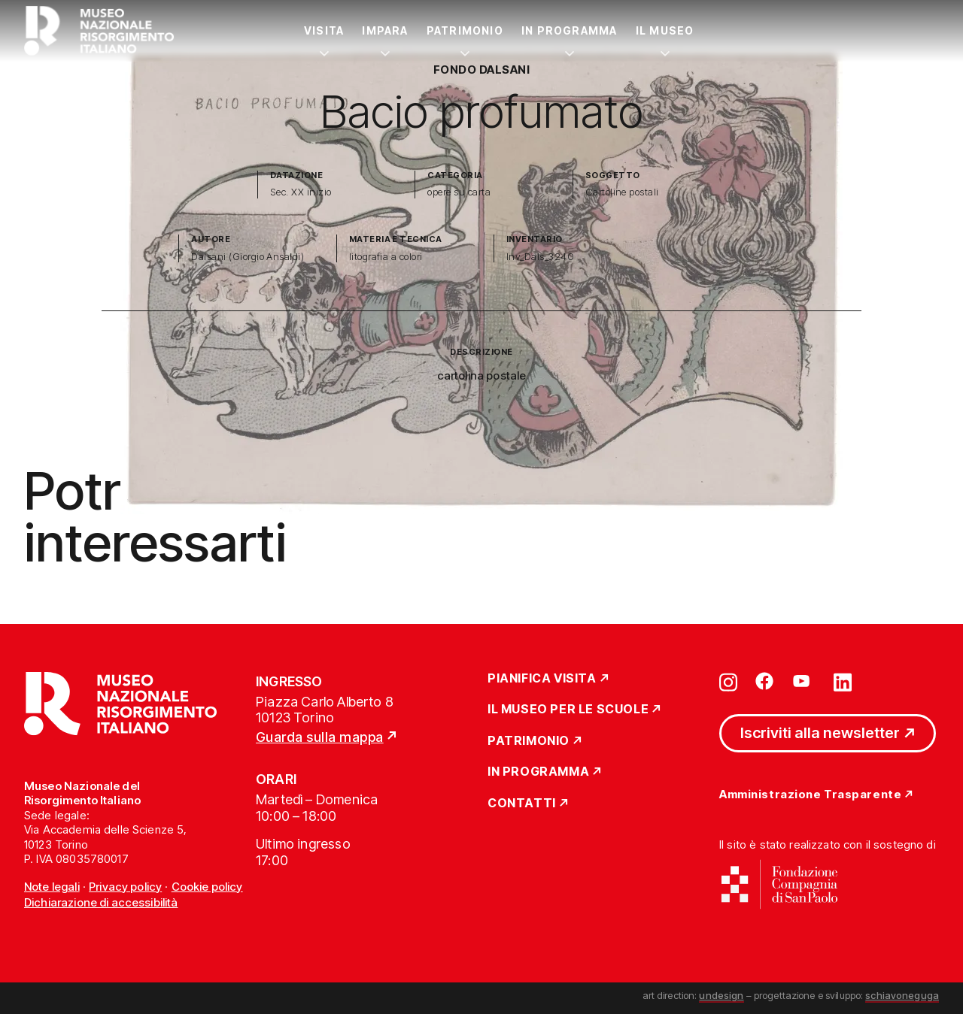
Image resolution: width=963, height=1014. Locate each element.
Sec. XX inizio (301, 192)
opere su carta (459, 192)
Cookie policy (207, 886)
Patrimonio (465, 30)
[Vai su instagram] (728, 681)
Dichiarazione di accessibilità (101, 902)
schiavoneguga (902, 995)
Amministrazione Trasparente (810, 794)
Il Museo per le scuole (568, 709)
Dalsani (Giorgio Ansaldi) (247, 256)
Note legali (52, 886)
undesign (721, 995)
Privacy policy (125, 886)
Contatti (522, 803)
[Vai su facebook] (764, 681)
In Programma (569, 30)
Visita (324, 30)
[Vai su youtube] (803, 681)
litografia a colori (386, 256)
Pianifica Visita (542, 679)
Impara (385, 30)
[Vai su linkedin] (843, 681)
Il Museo (665, 30)
